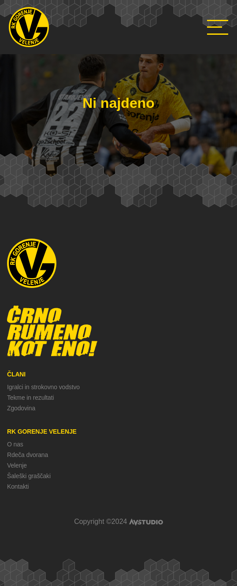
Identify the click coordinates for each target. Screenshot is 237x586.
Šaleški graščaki (29, 475)
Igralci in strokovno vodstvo (43, 387)
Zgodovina (21, 408)
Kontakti (18, 486)
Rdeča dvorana (27, 454)
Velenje (17, 465)
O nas (15, 444)
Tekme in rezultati (30, 397)
